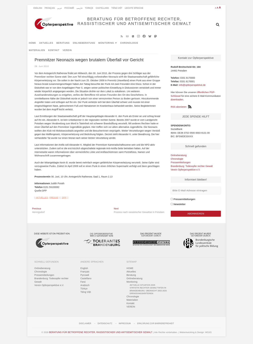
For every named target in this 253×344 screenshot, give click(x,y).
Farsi (83, 284)
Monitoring (111, 45)
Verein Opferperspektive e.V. (185, 172)
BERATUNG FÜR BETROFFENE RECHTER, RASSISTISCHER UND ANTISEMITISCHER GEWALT (128, 24)
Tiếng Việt (116, 8)
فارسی (79, 8)
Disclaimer (85, 326)
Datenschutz (105, 326)
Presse (53, 200)
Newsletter (179, 206)
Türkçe (89, 8)
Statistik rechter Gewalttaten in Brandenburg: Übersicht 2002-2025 (148, 291)
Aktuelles (51, 45)
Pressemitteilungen (181, 165)
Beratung (68, 45)
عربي (59, 8)
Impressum (125, 326)
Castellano (102, 8)
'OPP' (64, 200)
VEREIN (184, 45)
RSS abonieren (181, 109)
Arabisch (85, 287)
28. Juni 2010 (42, 69)
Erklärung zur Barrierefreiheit (155, 326)
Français (50, 8)
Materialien (154, 45)
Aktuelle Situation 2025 (142, 287)
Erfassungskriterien (141, 296)
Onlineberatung (89, 45)
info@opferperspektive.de (192, 87)
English (37, 8)
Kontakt (171, 45)
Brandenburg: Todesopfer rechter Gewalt (192, 168)
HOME (37, 45)
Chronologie (134, 45)
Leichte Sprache (134, 8)
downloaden (177, 102)
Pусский (69, 8)
